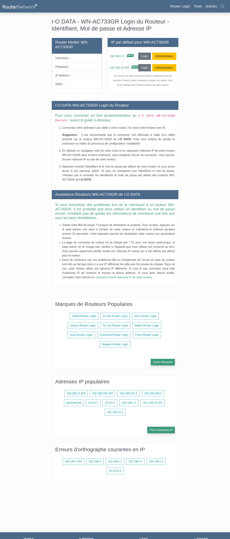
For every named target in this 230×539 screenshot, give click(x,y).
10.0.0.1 (93, 402)
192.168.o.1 (156, 461)
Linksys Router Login (82, 325)
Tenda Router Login (84, 316)
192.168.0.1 (117, 56)
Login (144, 56)
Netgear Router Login (115, 344)
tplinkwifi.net (73, 402)
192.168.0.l (135, 461)
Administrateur (164, 56)
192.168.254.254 (102, 393)
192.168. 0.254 (76, 393)
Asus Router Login (81, 334)
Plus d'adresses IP (161, 429)
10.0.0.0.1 (115, 470)
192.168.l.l (94, 461)
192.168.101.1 (128, 393)
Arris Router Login (145, 316)
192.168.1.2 (129, 402)
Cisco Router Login (147, 334)
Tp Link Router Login (115, 325)
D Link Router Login (115, 316)
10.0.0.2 (110, 402)
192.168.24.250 (119, 67)
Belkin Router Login (147, 325)
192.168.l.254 (73, 461)
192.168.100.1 (153, 393)
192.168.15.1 (115, 412)
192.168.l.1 (115, 461)
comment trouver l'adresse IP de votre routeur (124, 277)
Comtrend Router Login (113, 334)
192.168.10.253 (152, 402)
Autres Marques (163, 362)
